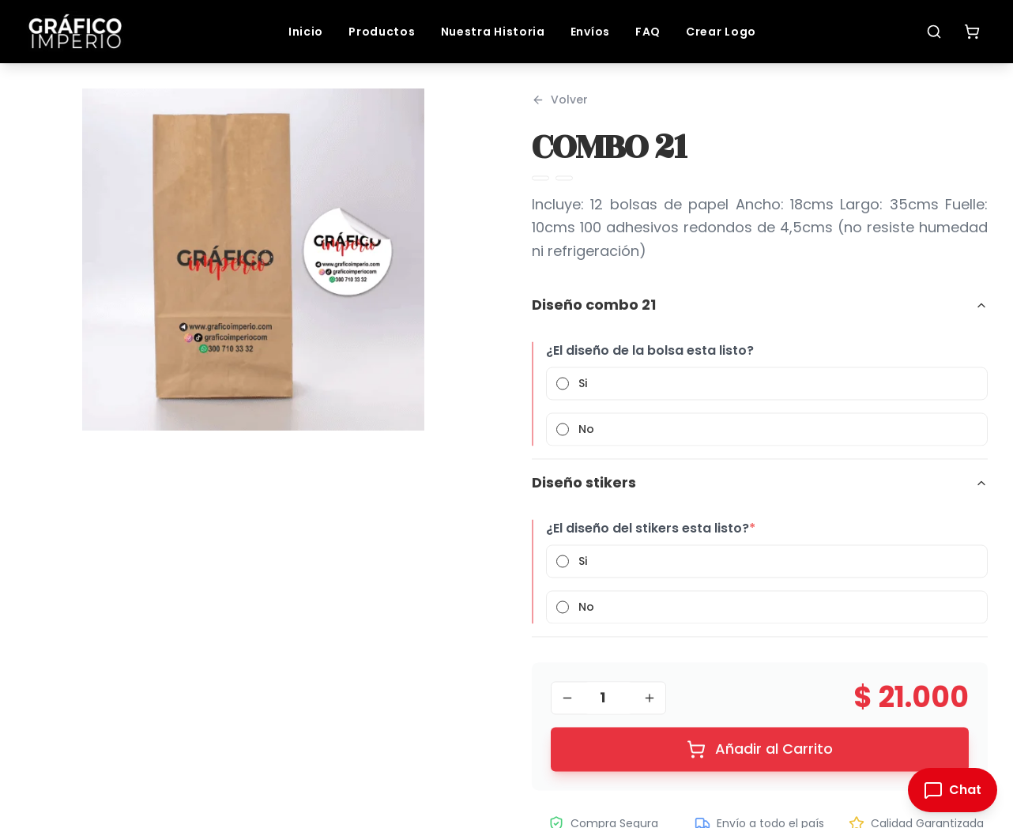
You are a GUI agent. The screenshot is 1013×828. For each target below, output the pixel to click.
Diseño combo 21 (760, 312)
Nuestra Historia (493, 32)
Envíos (590, 32)
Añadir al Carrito (760, 756)
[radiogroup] (767, 413)
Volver (560, 107)
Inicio (305, 32)
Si (582, 390)
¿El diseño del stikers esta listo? (650, 535)
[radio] (562, 390)
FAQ (648, 32)
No (586, 436)
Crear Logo (721, 32)
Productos (381, 32)
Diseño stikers (760, 489)
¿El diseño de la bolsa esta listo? (650, 357)
